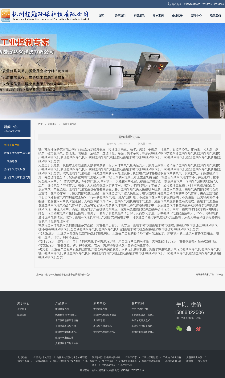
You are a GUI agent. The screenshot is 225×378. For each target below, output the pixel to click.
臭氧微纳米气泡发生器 (66, 343)
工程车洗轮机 (41, 361)
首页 (101, 15)
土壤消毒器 (99, 320)
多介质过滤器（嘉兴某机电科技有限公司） (143, 314)
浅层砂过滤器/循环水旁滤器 (106, 357)
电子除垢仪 (91, 361)
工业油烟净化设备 (172, 357)
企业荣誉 (177, 15)
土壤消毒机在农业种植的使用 (143, 332)
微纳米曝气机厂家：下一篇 (209, 274)
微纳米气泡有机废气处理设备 (66, 332)
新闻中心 (196, 15)
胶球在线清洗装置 (151, 361)
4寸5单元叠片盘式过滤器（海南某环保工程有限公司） (143, 320)
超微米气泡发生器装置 (104, 314)
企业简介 (21, 309)
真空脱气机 (126, 365)
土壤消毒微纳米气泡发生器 (66, 326)
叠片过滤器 (107, 361)
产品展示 (139, 15)
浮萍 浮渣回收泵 (140, 309)
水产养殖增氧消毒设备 (66, 320)
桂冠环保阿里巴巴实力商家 (66, 361)
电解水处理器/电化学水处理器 (72, 357)
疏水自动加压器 (173, 361)
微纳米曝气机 (69, 124)
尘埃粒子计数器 (150, 357)
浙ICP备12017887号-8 (132, 370)
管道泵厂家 (131, 357)
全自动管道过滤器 (127, 361)
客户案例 (158, 15)
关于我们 (120, 15)
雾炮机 (189, 361)
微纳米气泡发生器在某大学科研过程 (143, 326)
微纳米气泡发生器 (64, 337)
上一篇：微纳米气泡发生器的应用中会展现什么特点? (63, 274)
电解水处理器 (109, 365)
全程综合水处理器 (42, 357)
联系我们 (215, 15)
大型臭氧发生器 (194, 357)
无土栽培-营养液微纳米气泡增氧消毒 (66, 314)
